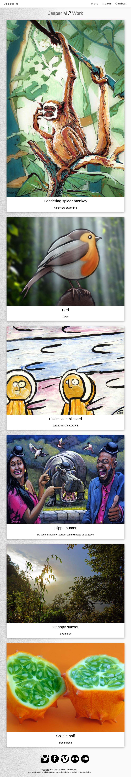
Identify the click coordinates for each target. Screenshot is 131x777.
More (95, 3)
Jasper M (46, 770)
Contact (121, 3)
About (107, 3)
